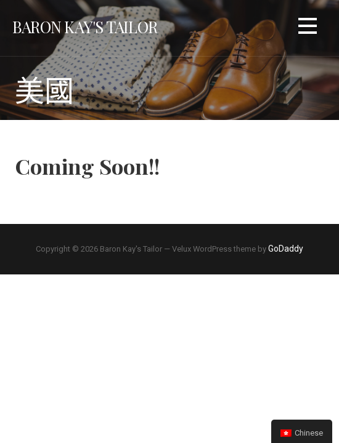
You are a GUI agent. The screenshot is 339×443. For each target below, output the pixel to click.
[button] (307, 28)
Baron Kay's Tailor (84, 26)
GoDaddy (285, 248)
